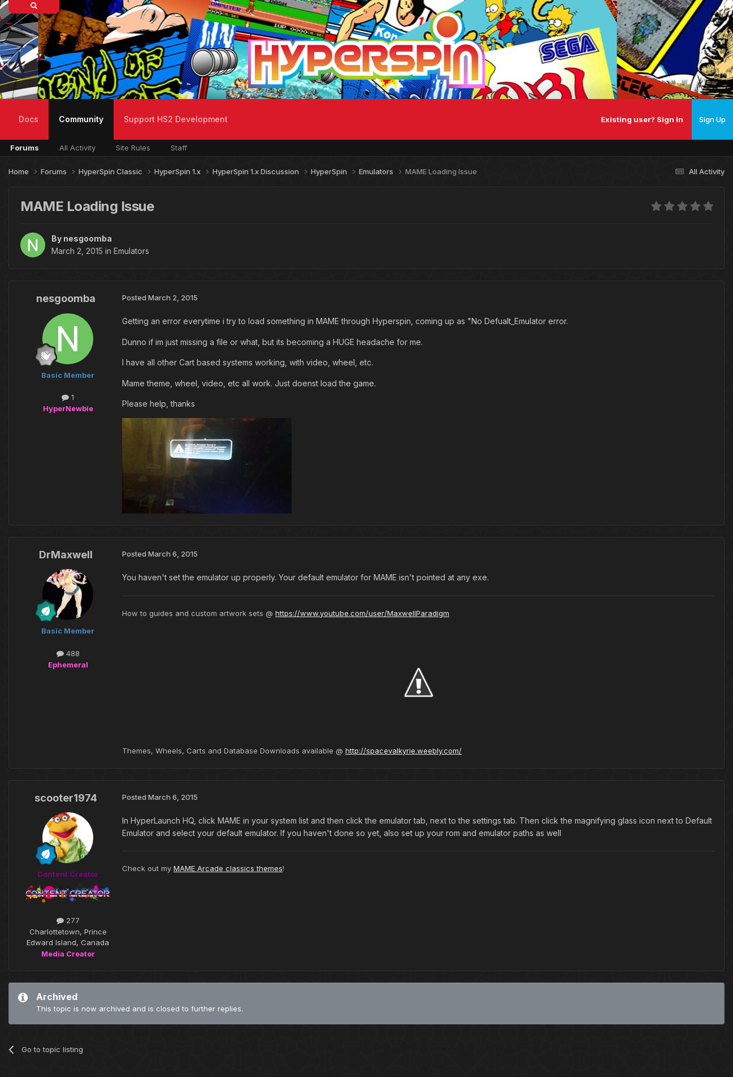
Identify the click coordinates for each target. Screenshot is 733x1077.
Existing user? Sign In (642, 119)
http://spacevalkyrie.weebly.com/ (403, 750)
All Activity (77, 147)
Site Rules (133, 147)
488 (68, 653)
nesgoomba (87, 238)
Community (81, 127)
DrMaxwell (66, 555)
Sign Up (712, 119)
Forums (24, 147)
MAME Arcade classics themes (228, 868)
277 (68, 920)
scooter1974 (65, 798)
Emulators (131, 251)
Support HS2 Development (176, 119)
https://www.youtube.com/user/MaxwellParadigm (362, 613)
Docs (28, 119)
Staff (179, 147)
